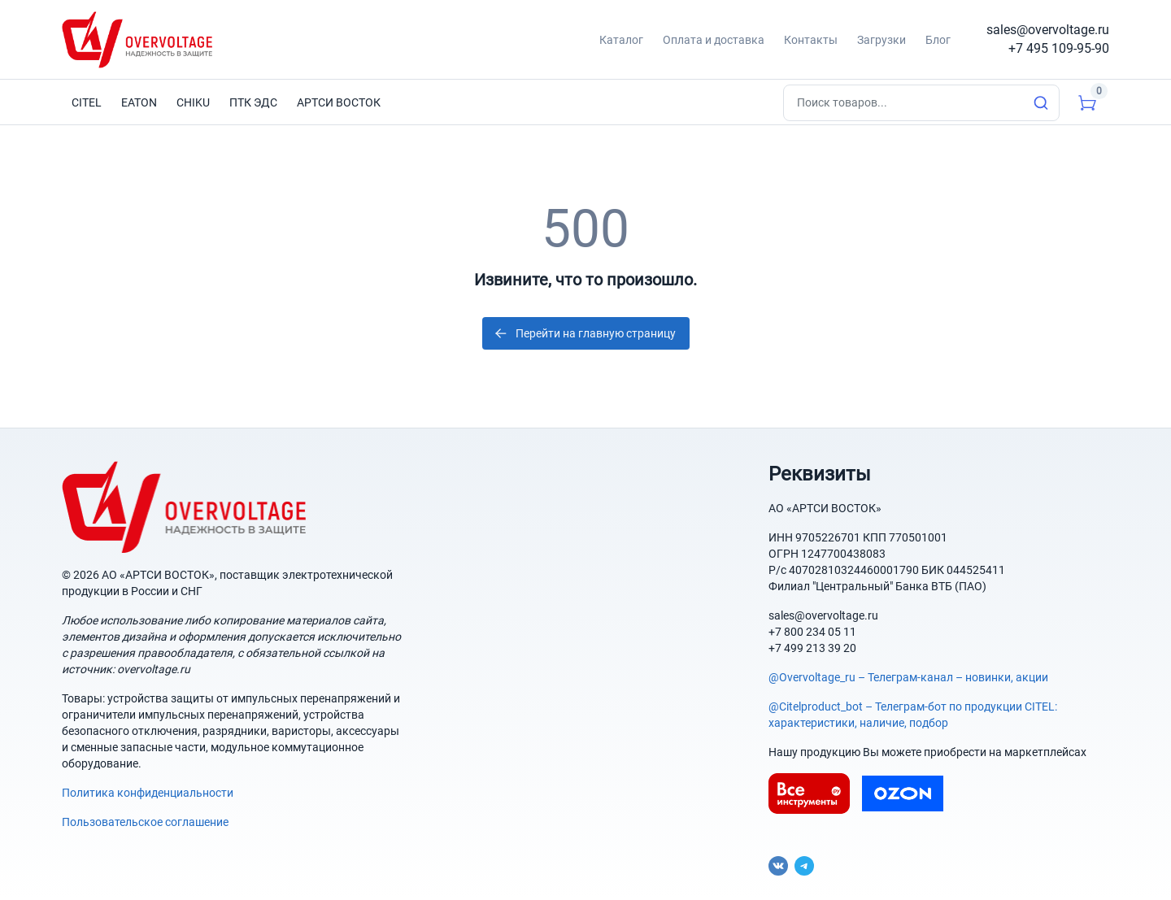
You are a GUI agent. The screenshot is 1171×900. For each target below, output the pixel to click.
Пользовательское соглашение (145, 821)
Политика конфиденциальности (147, 792)
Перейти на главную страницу (584, 333)
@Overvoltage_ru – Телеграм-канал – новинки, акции (908, 677)
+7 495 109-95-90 (1058, 48)
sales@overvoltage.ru (1047, 29)
